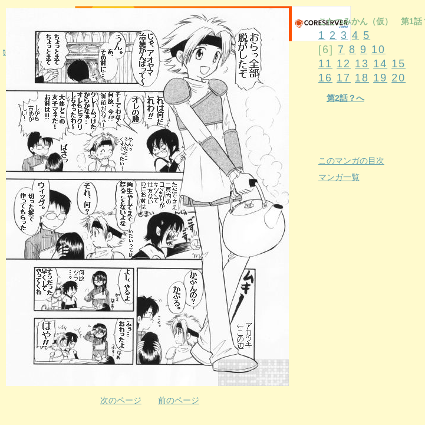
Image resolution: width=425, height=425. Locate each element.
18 (362, 78)
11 (325, 64)
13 (362, 64)
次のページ (120, 400)
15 (398, 64)
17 (344, 78)
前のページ (178, 400)
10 (378, 49)
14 (380, 64)
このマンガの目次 (351, 160)
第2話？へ (345, 98)
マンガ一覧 (339, 177)
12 (344, 64)
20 (398, 78)
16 (325, 78)
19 (380, 78)
